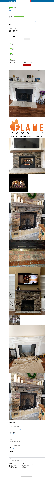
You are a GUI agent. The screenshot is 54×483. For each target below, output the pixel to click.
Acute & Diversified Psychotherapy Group (14, 470)
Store (22, 16)
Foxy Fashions (11, 455)
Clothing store (15, 16)
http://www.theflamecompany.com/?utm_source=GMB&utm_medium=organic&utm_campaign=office (25, 21)
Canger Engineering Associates (24, 466)
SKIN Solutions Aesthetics (12, 465)
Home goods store (20, 16)
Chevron (22, 470)
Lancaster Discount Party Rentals (24, 471)
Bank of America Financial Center (24, 469)
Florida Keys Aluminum (12, 466)
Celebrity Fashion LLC (12, 436)
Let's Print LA (11, 471)
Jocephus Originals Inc (12, 432)
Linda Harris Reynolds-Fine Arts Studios (25, 465)
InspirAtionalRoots (12, 428)
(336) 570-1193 (10, 10)
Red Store (10, 469)
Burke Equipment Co (23, 467)
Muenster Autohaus (12, 468)
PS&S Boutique (11, 451)
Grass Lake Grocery (23, 468)
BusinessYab (12, 1)
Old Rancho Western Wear (13, 447)
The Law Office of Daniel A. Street (13, 467)
